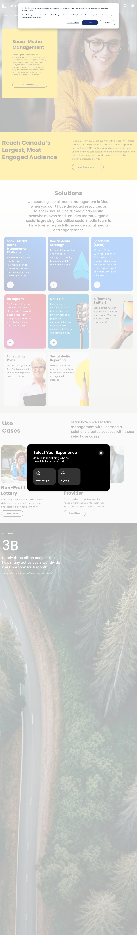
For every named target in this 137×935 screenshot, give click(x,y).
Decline (107, 23)
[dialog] (68, 16)
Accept (89, 23)
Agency (65, 476)
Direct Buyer (43, 476)
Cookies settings (73, 23)
